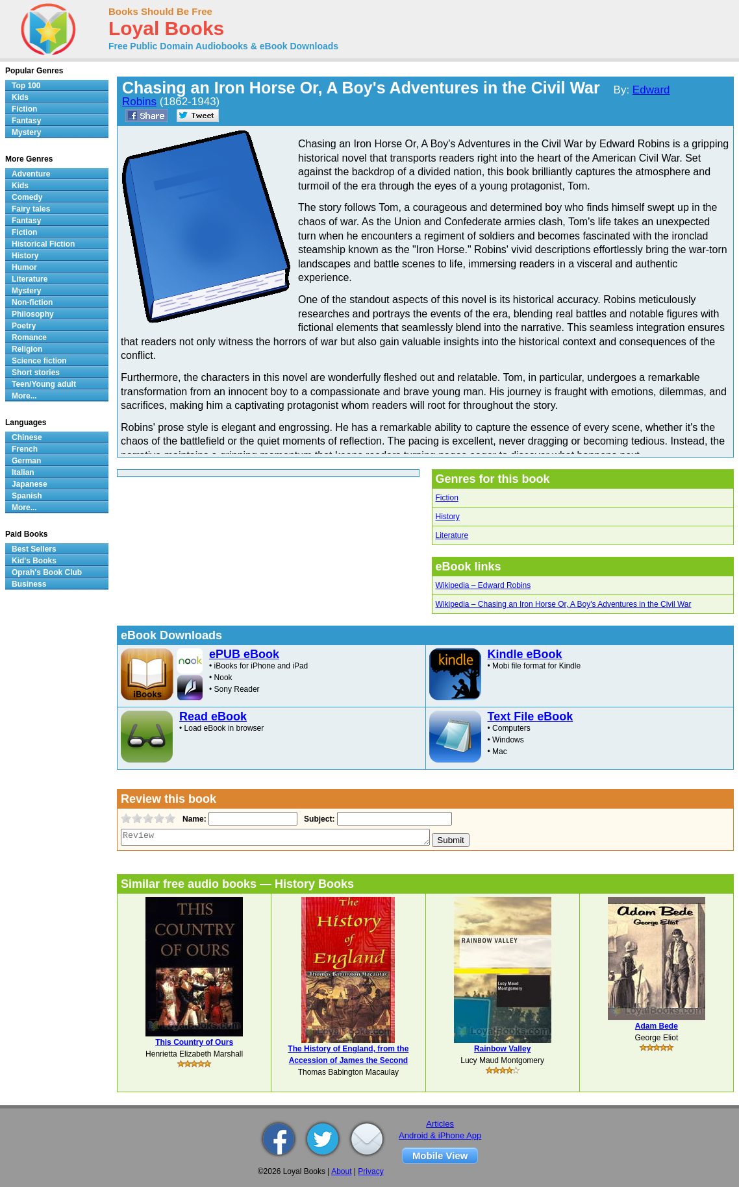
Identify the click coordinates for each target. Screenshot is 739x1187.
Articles (440, 1124)
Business (29, 584)
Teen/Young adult (44, 384)
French (25, 449)
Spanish (27, 495)
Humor (24, 267)
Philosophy (33, 314)
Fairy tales (31, 209)
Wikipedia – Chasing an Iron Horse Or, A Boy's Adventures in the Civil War (564, 604)
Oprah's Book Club (47, 572)
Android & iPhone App (440, 1135)
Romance (29, 337)
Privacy (370, 1171)
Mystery (26, 132)
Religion (27, 349)
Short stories (36, 372)
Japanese (29, 484)
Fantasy (26, 120)
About (341, 1171)
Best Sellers (34, 549)
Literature (452, 535)
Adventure (31, 173)
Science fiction (39, 360)
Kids (20, 97)
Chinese (27, 437)
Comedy (27, 197)
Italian (23, 472)
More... (24, 395)
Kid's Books (34, 560)
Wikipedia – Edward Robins (483, 585)
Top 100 (26, 85)
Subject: (317, 819)
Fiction (447, 497)
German (26, 460)
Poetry (24, 325)
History (448, 516)
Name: (193, 819)
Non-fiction (32, 302)
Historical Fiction (43, 244)
